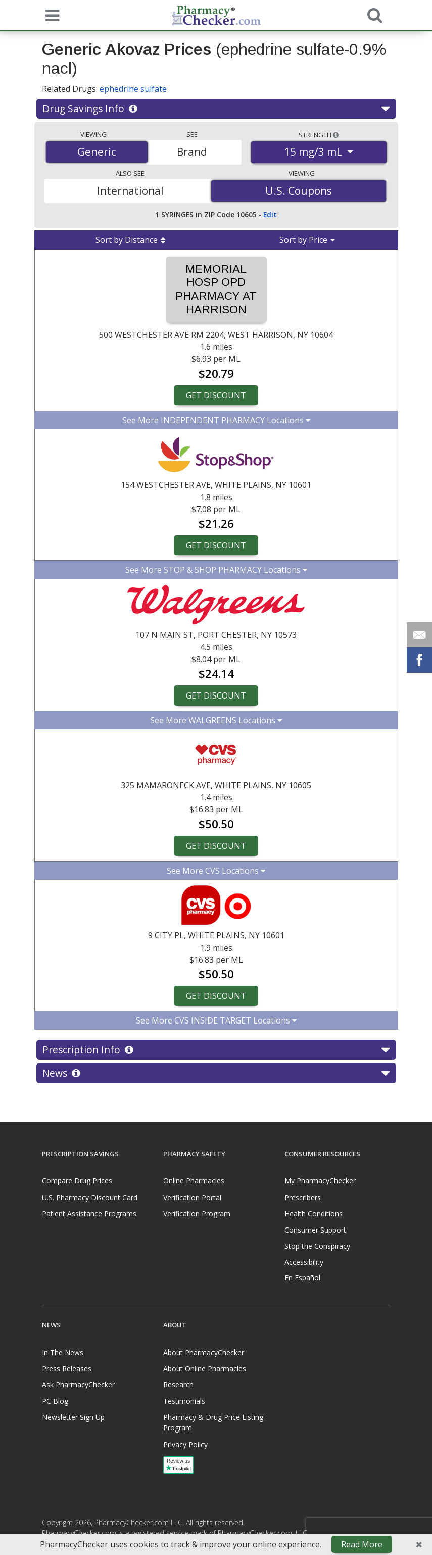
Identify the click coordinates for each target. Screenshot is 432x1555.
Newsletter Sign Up (73, 1417)
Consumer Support (315, 1230)
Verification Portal (192, 1197)
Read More (361, 1544)
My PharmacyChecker (320, 1180)
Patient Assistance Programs (89, 1213)
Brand (192, 152)
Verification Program (196, 1213)
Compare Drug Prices (77, 1180)
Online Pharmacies (193, 1180)
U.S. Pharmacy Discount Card (89, 1197)
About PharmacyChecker (203, 1352)
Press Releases (66, 1368)
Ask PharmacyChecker (78, 1384)
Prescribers (302, 1197)
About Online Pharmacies (204, 1368)
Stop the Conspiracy (317, 1246)
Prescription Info (215, 1049)
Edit (270, 214)
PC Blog (55, 1401)
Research (178, 1384)
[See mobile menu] (50, 14)
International (130, 191)
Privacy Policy (185, 1444)
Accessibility (303, 1262)
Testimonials (184, 1401)
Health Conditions (313, 1213)
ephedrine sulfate (133, 88)
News (215, 1073)
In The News (62, 1352)
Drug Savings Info (215, 108)
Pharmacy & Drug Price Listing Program (213, 1422)
